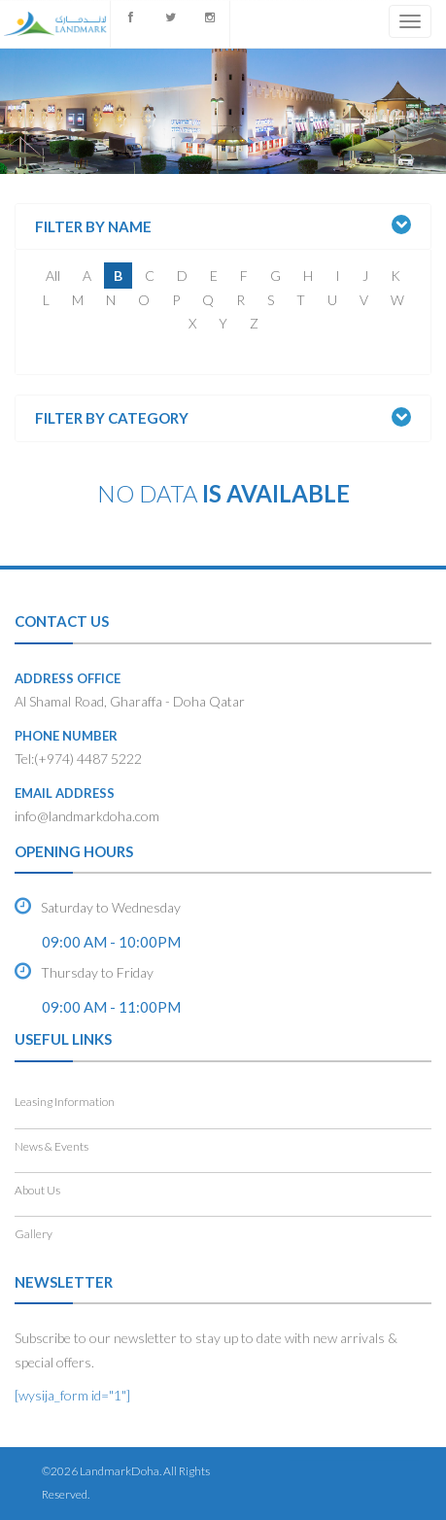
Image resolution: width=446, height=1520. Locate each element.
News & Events (51, 1146)
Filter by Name (93, 227)
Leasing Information (65, 1101)
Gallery (33, 1233)
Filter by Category (112, 418)
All (53, 275)
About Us (37, 1190)
